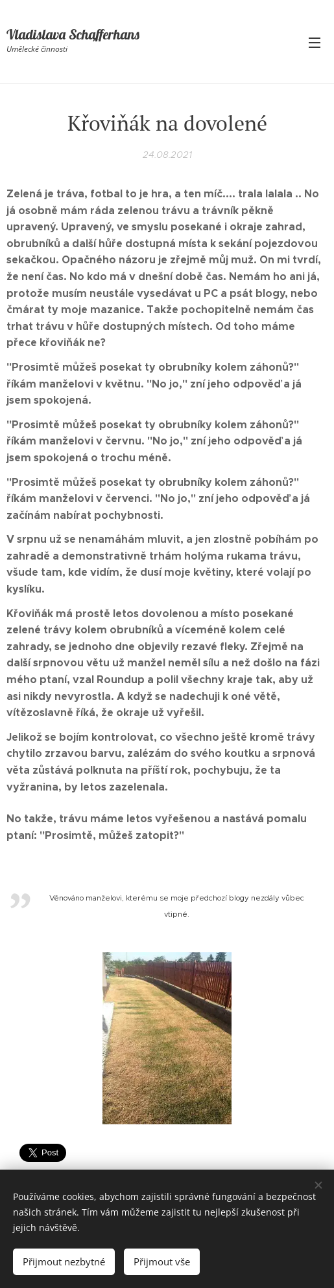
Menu (314, 42)
